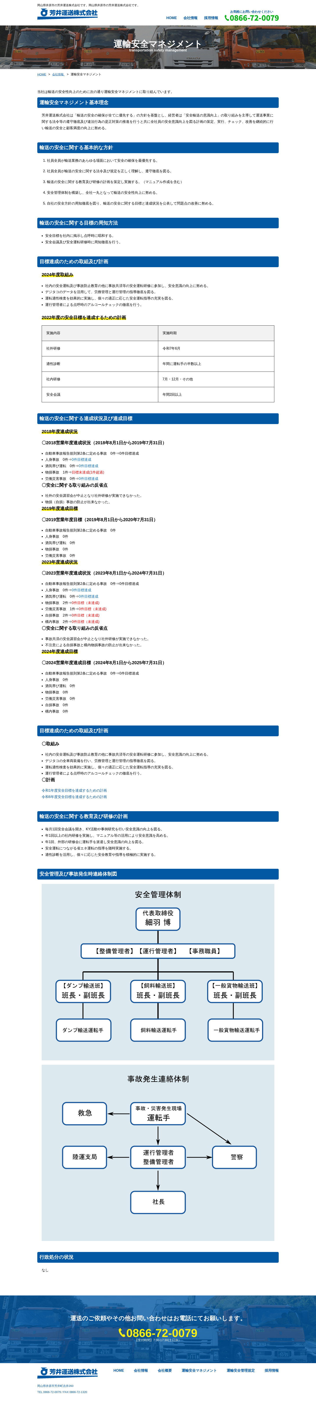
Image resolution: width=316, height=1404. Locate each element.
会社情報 (190, 18)
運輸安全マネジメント (199, 1370)
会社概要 (165, 1370)
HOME (171, 18)
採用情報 (211, 18)
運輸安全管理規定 (241, 1370)
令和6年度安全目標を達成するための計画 (74, 796)
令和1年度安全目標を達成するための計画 (74, 790)
